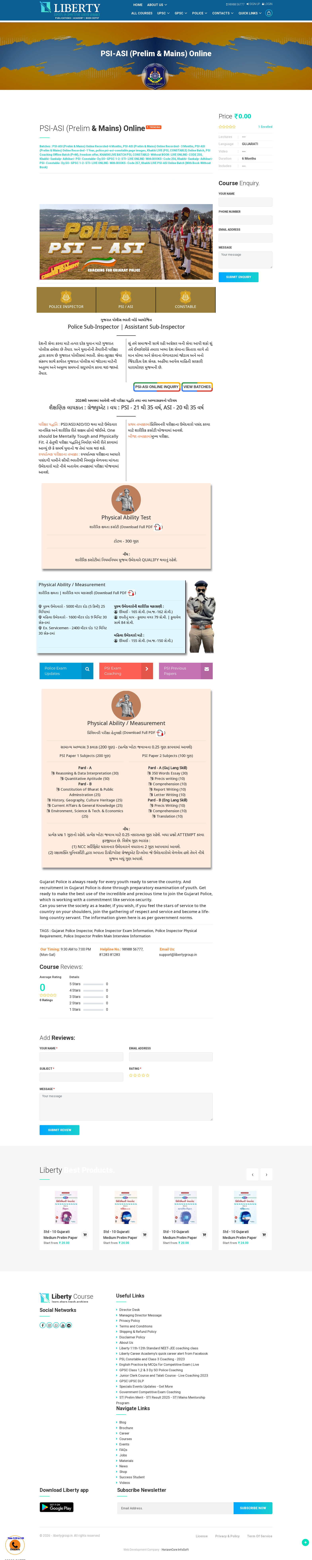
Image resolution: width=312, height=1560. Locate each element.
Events (122, 1444)
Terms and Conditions (134, 1326)
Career (122, 1433)
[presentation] (252, 1174)
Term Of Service (259, 1536)
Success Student (130, 1477)
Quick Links (248, 13)
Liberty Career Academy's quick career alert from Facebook (162, 1354)
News (122, 1466)
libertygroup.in (63, 1535)
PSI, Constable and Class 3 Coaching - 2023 (150, 1359)
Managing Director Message (139, 1315)
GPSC (179, 13)
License (202, 1536)
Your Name (49, 1048)
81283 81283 (109, 955)
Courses (124, 1439)
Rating (135, 1068)
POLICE (197, 13)
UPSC (161, 13)
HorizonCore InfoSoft (175, 1549)
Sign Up (253, 4)
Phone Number (230, 211)
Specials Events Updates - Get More (144, 1386)
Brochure (124, 1428)
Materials (124, 1461)
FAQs (121, 1450)
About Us (155, 5)
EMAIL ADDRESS (140, 1048)
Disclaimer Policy (130, 1337)
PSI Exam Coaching (112, 671)
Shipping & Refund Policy (136, 1332)
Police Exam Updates (55, 671)
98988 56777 (235, 4)
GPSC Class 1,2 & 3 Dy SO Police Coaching (149, 1370)
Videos (123, 1483)
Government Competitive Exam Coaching (148, 1392)
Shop (121, 1472)
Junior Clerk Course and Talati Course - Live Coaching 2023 (162, 1375)
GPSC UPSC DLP (130, 1381)
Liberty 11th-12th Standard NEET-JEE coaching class (157, 1348)
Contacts (221, 13)
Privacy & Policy (227, 1536)
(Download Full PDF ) (141, 527)
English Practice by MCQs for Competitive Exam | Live (157, 1364)
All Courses (141, 13)
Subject (47, 1068)
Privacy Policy (128, 1321)
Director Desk (128, 1310)
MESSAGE (47, 1089)
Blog (121, 1422)
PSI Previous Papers (175, 671)
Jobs (121, 1455)
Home (137, 5)
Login (267, 4)
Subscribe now (253, 1508)
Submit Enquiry (238, 277)
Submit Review (59, 1130)
